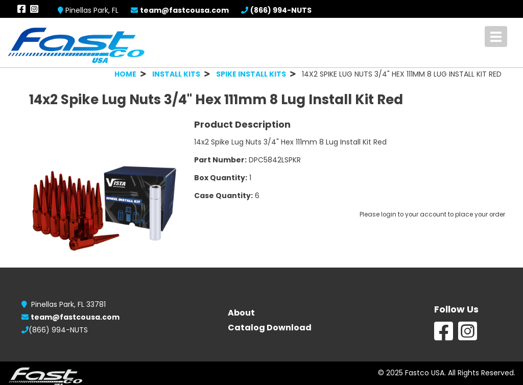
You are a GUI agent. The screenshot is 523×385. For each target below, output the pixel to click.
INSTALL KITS (176, 74)
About (241, 313)
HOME (125, 74)
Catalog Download (270, 327)
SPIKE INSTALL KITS (251, 74)
